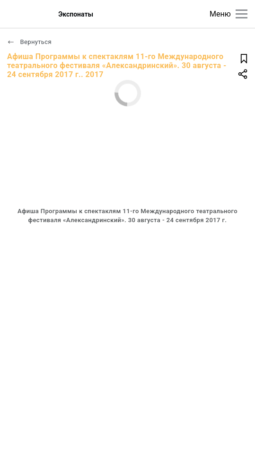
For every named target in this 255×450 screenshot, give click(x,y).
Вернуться (29, 41)
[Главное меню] (241, 14)
